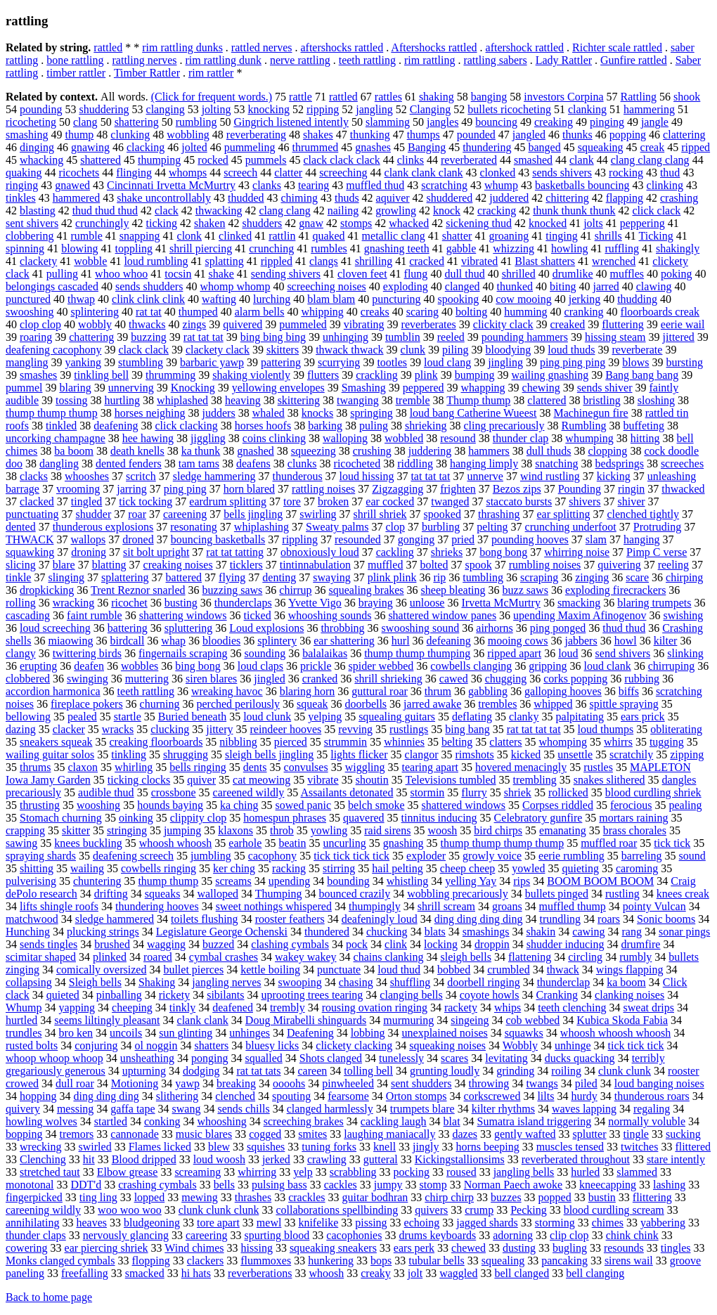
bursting (684, 362)
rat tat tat (203, 337)
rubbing (641, 679)
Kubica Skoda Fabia (622, 1020)
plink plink (392, 577)
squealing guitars (396, 717)
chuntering (97, 881)
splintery (277, 641)
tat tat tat (430, 476)
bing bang (467, 729)
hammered (77, 198)
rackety (460, 1007)
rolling (21, 603)
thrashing (499, 514)
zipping (687, 754)
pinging (607, 122)
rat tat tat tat (534, 729)
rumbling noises (545, 565)
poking (676, 274)
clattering (684, 135)
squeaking (601, 147)
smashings (486, 932)
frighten (458, 489)
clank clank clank (424, 173)
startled (110, 1121)
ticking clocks (139, 780)
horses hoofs (263, 426)
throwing (489, 1083)
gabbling (488, 691)
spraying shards (41, 856)
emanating (562, 830)
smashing (27, 135)
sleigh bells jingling (269, 754)
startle (127, 717)
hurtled (21, 1020)
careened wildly (249, 792)
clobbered (28, 679)
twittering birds (87, 653)
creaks (375, 312)
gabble (461, 248)
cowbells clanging (471, 666)
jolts (593, 223)
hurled (585, 1172)
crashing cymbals (157, 1185)
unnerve (485, 476)
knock (446, 210)
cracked (426, 261)
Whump (24, 1007)
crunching (271, 248)
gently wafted (525, 1134)
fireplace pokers (87, 704)
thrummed (315, 147)
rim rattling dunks (182, 47)
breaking (236, 1083)
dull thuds (549, 451)
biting (563, 286)
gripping (548, 666)
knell (384, 1147)
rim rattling (429, 60)
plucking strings (103, 932)
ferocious (631, 805)
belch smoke (376, 805)
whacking (41, 160)
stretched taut (50, 1172)
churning (160, 704)
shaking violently (251, 375)
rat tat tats (258, 1071)
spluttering (188, 628)
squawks (524, 1033)
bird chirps (498, 830)
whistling (408, 881)
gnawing (90, 147)
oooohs (289, 1083)
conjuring (96, 1045)
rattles (388, 97)
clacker (69, 729)
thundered (326, 932)
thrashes (253, 1197)
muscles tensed (570, 1147)
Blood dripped (144, 1159)
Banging (427, 147)
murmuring (408, 1020)
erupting (38, 666)
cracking (496, 210)
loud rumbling (156, 261)
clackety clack (218, 350)
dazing (21, 729)
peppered (423, 388)
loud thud (398, 970)
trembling (535, 780)
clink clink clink (148, 299)
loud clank (607, 666)
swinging (87, 679)
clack (167, 210)
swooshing (29, 312)
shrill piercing (200, 248)
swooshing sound (421, 628)
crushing (372, 451)
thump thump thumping (417, 653)
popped (554, 1197)
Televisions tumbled (451, 780)
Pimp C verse (656, 552)
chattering (91, 337)
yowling (329, 830)
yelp (303, 1172)
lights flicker (358, 754)
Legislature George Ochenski (222, 932)
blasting (38, 210)
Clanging (430, 109)
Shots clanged (330, 1058)
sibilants (225, 995)
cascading (28, 615)
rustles (598, 767)
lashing (669, 1185)
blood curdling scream (614, 1210)
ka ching (239, 805)
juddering (429, 451)
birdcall (127, 641)
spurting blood (276, 1235)
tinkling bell (101, 375)
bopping (24, 1134)
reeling (673, 565)
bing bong (197, 666)
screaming (197, 1172)
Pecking (528, 1210)
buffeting (644, 426)
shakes (318, 135)
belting (456, 742)
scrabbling (353, 1172)
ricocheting (31, 122)
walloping (345, 438)
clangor (422, 754)
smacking (578, 603)
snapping (139, 236)
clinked (235, 236)
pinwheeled (348, 1083)
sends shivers (562, 173)
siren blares (211, 679)
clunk (413, 350)
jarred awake (432, 704)
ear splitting (563, 514)
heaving (243, 400)
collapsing (29, 982)
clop (395, 527)
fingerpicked (34, 1197)
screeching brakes (304, 1121)
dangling (59, 463)
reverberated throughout (576, 1159)
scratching (444, 185)
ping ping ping (572, 362)
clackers (205, 1261)
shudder (94, 514)
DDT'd (85, 1185)
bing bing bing (273, 337)
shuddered (450, 198)
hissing (257, 1248)
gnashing (403, 843)
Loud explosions (266, 628)
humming (525, 312)
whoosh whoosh (175, 843)
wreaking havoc (227, 691)
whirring (257, 1172)
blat (452, 1121)
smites (312, 1134)
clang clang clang (650, 160)
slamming (388, 122)
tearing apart (430, 767)
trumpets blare (422, 1109)
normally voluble (646, 1121)
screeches (682, 463)
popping (627, 135)
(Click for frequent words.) (211, 97)
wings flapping (630, 970)
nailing (343, 210)
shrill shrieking (388, 679)
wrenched (613, 261)
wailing (87, 868)
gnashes (373, 147)
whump (501, 185)
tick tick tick (636, 1045)
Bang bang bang (641, 375)
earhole (244, 843)
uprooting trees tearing (312, 995)
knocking (268, 109)
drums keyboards (437, 1235)
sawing (21, 843)
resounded (358, 539)
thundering (487, 147)
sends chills (243, 1109)
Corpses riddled (557, 805)
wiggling (365, 767)
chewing (541, 388)
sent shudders (421, 1083)
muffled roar (609, 843)
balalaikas (324, 653)
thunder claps (36, 1235)
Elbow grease (127, 1172)
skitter (76, 830)
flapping (624, 198)
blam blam (331, 299)
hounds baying (170, 805)
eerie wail (683, 324)
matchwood (32, 919)
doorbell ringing (483, 982)
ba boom (73, 451)
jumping (182, 830)
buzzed (218, 944)
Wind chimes (194, 1248)
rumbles (329, 248)
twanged (450, 501)
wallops (87, 539)
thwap (81, 299)
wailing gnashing (550, 375)
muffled (385, 565)
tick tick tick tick (351, 856)
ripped (695, 147)
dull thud (464, 274)
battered (184, 577)
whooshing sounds (330, 615)
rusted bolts (32, 1045)
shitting (36, 868)
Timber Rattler (147, 73)
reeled (451, 337)
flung (416, 274)
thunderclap (563, 982)
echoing (422, 1223)
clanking (587, 109)
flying (232, 577)
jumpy (388, 1185)
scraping (539, 577)
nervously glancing (126, 1235)
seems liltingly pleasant (107, 1020)
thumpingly (375, 906)
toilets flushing (204, 919)
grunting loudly (444, 1071)
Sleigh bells (95, 982)
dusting (519, 1248)
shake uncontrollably (164, 198)
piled (586, 1083)
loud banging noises (659, 1083)
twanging (358, 400)
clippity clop (198, 818)
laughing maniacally (389, 1134)
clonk (189, 236)
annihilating (32, 1223)
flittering (652, 1197)
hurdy (584, 1096)
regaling (651, 1109)
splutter (590, 1134)
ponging (209, 1058)
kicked (526, 754)
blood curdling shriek (653, 792)
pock (357, 944)
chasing (356, 982)
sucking (683, 1134)
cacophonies (354, 1235)
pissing (371, 1223)
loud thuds (571, 350)
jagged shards (487, 1223)
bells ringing (197, 767)
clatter (288, 173)
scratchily (631, 754)
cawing (588, 932)
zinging (592, 577)
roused (461, 1172)
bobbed (453, 970)
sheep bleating (453, 590)
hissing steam (615, 337)
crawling (327, 1159)
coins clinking (274, 438)
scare (637, 577)
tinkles (21, 198)
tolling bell (368, 1071)
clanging (165, 109)
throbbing (342, 628)
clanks (266, 185)
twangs (541, 1083)
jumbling (210, 856)
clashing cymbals (290, 944)
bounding (348, 881)
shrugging (185, 754)
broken (333, 501)
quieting (580, 868)
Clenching (43, 1159)
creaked (568, 324)
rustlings (408, 729)
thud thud (623, 628)
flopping (151, 1261)
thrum (438, 691)
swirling (317, 514)
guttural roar (379, 691)
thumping (159, 160)
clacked (37, 501)
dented (21, 527)
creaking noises (178, 565)
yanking (83, 362)
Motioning (135, 1083)
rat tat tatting (235, 552)
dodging (201, 1071)
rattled (107, 47)
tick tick (672, 843)
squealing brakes (366, 590)
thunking (370, 135)
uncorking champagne (55, 438)
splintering (94, 312)
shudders (262, 223)
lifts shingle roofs (59, 906)
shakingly (677, 248)
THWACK (29, 539)
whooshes (87, 476)
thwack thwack (349, 350)
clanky (524, 717)
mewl (269, 1223)
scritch (141, 476)
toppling (134, 248)
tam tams (199, 463)
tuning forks (329, 1147)
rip (439, 577)
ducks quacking (580, 1058)
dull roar (75, 1083)
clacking (145, 147)
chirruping (671, 666)
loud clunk (267, 717)
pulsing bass (279, 1185)
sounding (265, 653)
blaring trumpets (654, 603)
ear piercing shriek (106, 1248)
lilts (545, 1096)
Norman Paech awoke (513, 1185)
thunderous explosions (103, 527)
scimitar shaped (41, 957)
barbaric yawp (212, 362)
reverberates (428, 324)
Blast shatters (545, 261)
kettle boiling (270, 970)
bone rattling (74, 60)
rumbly (635, 957)
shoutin (372, 780)
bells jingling (253, 514)
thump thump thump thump (502, 843)
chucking (387, 932)
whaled (268, 413)
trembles (497, 704)
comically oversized (101, 970)
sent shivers (32, 223)
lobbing (368, 1033)
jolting (216, 109)
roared (157, 957)
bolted (434, 565)
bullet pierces (193, 970)
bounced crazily (354, 894)
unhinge (573, 1045)
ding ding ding (105, 1096)
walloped (217, 894)
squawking (30, 552)
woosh (442, 830)
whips (507, 1007)
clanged (462, 286)
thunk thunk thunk (574, 210)
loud (568, 653)
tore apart (218, 1223)
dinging (37, 147)
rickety (174, 995)
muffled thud (375, 185)
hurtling (122, 400)
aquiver (393, 198)
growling (395, 210)
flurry (473, 792)
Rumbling (584, 426)
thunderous (298, 476)
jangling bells (524, 1172)
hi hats (196, 1273)
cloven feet (362, 274)
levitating (506, 1058)
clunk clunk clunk (219, 1210)
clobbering (29, 236)
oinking (136, 818)
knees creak (683, 894)
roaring (36, 337)
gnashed (255, 451)
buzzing (149, 337)
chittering (566, 198)
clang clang (284, 210)
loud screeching (55, 628)
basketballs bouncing (582, 185)
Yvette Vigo (315, 603)
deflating (472, 717)
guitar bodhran (375, 1197)
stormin (427, 792)
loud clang (447, 362)
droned (137, 539)
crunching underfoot (570, 527)
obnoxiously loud (319, 552)
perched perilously (238, 704)
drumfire (640, 944)
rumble (86, 236)
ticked (257, 615)
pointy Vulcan (654, 906)
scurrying (339, 362)
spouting (291, 1096)
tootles (392, 362)
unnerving (131, 388)
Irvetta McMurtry (500, 603)
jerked (276, 1159)
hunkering (331, 1261)
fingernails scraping (183, 653)
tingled (86, 501)
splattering (125, 577)
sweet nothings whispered (274, 906)
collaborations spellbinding (337, 1210)
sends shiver (605, 388)
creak (652, 147)
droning (88, 552)
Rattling (639, 97)
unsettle (575, 754)
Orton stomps (416, 1096)
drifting (111, 894)
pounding (41, 109)
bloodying (508, 350)
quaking (24, 173)
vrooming (78, 489)
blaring (75, 388)
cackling (395, 552)
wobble (90, 261)
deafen (89, 666)
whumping (589, 438)
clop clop (40, 324)
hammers (489, 451)
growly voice (492, 856)
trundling (560, 919)
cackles (340, 1185)
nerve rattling (300, 60)
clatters (505, 742)
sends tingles (48, 944)
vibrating (364, 324)
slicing (21, 565)
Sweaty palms (337, 527)
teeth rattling (367, 60)
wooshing (98, 805)
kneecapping (607, 1185)
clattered (546, 400)
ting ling (98, 1197)
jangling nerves (226, 982)
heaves (91, 1223)
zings (195, 324)
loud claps (260, 666)
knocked (548, 223)
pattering (281, 362)
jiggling (208, 438)
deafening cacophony (53, 350)
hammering (649, 109)
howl (625, 641)
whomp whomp (235, 286)
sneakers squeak (56, 742)
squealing (503, 1261)
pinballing (119, 995)
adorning (513, 1235)
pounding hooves (530, 539)
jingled (269, 679)
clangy (21, 653)
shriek (517, 792)
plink (426, 375)
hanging (642, 539)
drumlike (573, 274)
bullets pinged (556, 894)
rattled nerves (261, 47)
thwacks (147, 324)
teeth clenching (572, 1007)
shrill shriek (380, 514)
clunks (302, 463)
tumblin (402, 337)
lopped (149, 1197)
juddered (509, 198)
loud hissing (367, 476)
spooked (442, 514)
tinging (561, 236)
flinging (134, 173)
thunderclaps (243, 603)
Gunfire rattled (633, 60)
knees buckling (88, 843)
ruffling (622, 248)
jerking (584, 299)
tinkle (18, 577)
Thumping (278, 894)
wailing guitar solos (50, 754)
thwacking (219, 210)
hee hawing (148, 438)
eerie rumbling (571, 856)
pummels (266, 160)
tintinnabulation (315, 565)
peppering (642, 223)
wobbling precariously (457, 894)
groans (507, 906)
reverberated (469, 160)
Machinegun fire (590, 413)
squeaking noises (447, 1045)
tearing (313, 185)
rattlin (282, 236)
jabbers (580, 641)
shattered (100, 160)
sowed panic (304, 805)
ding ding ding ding (478, 919)
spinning (25, 248)
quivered (242, 324)
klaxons (235, 830)
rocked (213, 160)
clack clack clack (342, 160)
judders (218, 413)
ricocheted (357, 463)
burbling (441, 527)
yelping (325, 717)
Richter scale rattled (617, 47)
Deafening (310, 1033)
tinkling (128, 754)
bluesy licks (272, 1045)
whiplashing (261, 527)
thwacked (682, 489)
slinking (685, 653)
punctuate (339, 970)
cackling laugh (394, 1121)
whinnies (404, 742)
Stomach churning (61, 818)
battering (128, 628)
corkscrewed (492, 1096)
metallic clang (393, 236)
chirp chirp (449, 1197)
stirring (339, 868)
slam (596, 539)
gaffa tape (132, 1109)
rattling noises (323, 489)
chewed (468, 1248)
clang (85, 122)
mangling (27, 362)
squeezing (313, 451)
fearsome (348, 1096)
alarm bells (260, 312)
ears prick (643, 717)
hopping (38, 1096)
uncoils (126, 1033)
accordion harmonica (53, 691)
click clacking (186, 426)
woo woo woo (130, 1210)
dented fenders (129, 463)
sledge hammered (114, 919)
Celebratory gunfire (538, 818)
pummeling (250, 147)
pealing (685, 805)
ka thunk (201, 451)
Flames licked (160, 1147)
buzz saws (525, 590)
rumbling (196, 122)
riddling (415, 463)
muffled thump (572, 906)
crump (479, 1210)
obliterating (676, 729)
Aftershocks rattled (434, 47)
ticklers (246, 565)
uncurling (344, 843)
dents (255, 767)
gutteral (380, 1159)
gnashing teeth (396, 248)
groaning (509, 236)
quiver (201, 780)
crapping (25, 830)
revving (355, 729)
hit (89, 1159)
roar (137, 514)
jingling (505, 362)
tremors (76, 1134)
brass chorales (634, 830)
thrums (35, 767)
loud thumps (606, 729)
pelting (492, 527)
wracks (118, 729)
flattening (529, 957)
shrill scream (446, 906)
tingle (636, 1134)
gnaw (311, 223)
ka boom (626, 982)
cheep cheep (468, 868)
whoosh (326, 1273)
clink (396, 944)
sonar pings (684, 932)
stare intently (676, 1159)
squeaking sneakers (333, 1248)
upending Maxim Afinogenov (579, 615)
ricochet (129, 603)
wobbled (404, 438)
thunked (515, 286)
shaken (209, 223)
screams (233, 881)
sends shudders (149, 286)
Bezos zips (517, 489)
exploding (405, 286)
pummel (24, 388)
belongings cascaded (52, 286)
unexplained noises (445, 1033)
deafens (253, 463)
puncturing (396, 299)
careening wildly (43, 1210)
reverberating (256, 135)
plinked (110, 957)
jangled (528, 135)
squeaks (163, 894)
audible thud (106, 792)
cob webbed (532, 1020)
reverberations (260, 1273)
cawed (453, 679)
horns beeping (487, 1147)
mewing (199, 1197)
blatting (109, 565)
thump (79, 135)
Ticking (656, 236)
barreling (641, 856)
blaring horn (307, 691)
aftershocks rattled (341, 47)
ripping (322, 109)
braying (375, 603)
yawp (187, 1083)
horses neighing (150, 413)
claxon (82, 767)
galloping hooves (563, 691)
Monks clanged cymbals (60, 1261)
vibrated (479, 261)
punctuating (32, 514)
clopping (607, 451)
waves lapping (584, 1109)
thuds (347, 198)
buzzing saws (232, 590)
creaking (553, 122)
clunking (130, 135)
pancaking (564, 1261)
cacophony (272, 856)
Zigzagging (397, 489)
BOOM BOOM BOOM (600, 881)
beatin (292, 843)
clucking (169, 729)
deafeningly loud (380, 919)
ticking (161, 223)
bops (381, 1261)
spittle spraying (623, 704)
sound (692, 856)
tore (292, 501)
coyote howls (489, 995)
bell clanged (521, 1273)
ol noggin (156, 1045)
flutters (323, 375)
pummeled (303, 324)
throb (282, 830)
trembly (287, 1007)
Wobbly (520, 1045)
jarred (606, 286)
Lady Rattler (564, 60)
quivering (619, 565)
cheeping (132, 1007)
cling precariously (503, 426)
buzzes (506, 1197)
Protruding (657, 527)
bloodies (221, 641)
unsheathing (147, 1058)
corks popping (575, 679)
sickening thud (479, 223)
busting (181, 603)
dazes (464, 1134)
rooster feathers (290, 919)
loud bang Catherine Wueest (473, 413)
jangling (374, 109)
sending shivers (286, 274)
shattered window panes (442, 615)
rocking (626, 173)
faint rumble (94, 615)
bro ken (76, 1033)
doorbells (366, 704)
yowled (528, 868)
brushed (112, 944)
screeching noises (326, 286)
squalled (263, 1058)
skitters (282, 350)
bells (224, 1185)
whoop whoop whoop (54, 1058)
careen (313, 1071)
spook (478, 565)
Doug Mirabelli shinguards (305, 1020)
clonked (498, 173)
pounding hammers (525, 337)
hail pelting (397, 868)
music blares (204, 1134)
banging (489, 97)
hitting (645, 438)
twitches (639, 1147)
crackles (306, 1197)
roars (609, 919)
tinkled (61, 426)
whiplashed (182, 400)
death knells (137, 451)
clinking (665, 185)
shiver (631, 501)
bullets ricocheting (509, 109)
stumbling (140, 362)
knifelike (318, 1223)
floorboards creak (660, 312)
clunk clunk (624, 1071)
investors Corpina (563, 97)
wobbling (188, 135)
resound (458, 438)
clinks (410, 160)
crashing (679, 198)
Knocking (193, 388)
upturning (144, 1071)
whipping (322, 312)
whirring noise (576, 552)
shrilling (373, 261)
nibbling (238, 742)
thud (670, 173)
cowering (27, 1248)
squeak (312, 704)
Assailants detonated (346, 792)
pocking (411, 1172)
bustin (602, 1197)
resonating (193, 527)
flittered (693, 1147)
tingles (676, 1248)
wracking (74, 603)
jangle (654, 122)
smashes (38, 375)
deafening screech (133, 856)
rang (632, 932)
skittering (299, 400)
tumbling (483, 577)
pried (462, 539)
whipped (553, 704)
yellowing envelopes (278, 388)
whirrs (618, 742)
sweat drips (649, 1007)
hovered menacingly (521, 767)
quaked (328, 236)
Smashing (364, 388)
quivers (431, 1210)
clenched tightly (643, 514)
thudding (637, 299)
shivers (584, 501)
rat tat (149, 312)
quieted (62, 995)
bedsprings (619, 463)
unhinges (249, 1033)
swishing (683, 615)
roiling (566, 1071)
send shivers (623, 653)
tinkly (182, 1007)
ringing (22, 185)
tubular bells (436, 1261)
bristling (601, 400)
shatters (211, 1045)
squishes (266, 1147)
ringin (631, 489)
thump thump (168, 881)
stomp (433, 1185)
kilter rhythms (503, 1109)
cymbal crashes (223, 957)
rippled (276, 261)
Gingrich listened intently (291, 122)
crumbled (508, 970)
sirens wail (629, 1261)
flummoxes (265, 1261)
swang (186, 1109)
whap (173, 641)
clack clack (143, 350)
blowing (79, 248)
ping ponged (558, 628)
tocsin (177, 274)
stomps (356, 223)
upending (290, 881)
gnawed (72, 185)
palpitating (580, 717)
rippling (300, 539)
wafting (219, 299)
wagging (166, 944)
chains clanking (389, 957)
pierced (290, 742)
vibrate (322, 780)
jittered (679, 337)
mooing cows (518, 641)
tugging (667, 742)
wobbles (139, 666)
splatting (224, 261)
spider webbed (381, 666)
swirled (95, 1147)
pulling (62, 274)
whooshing (221, 1121)
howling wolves (41, 1121)
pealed (82, 717)
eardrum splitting (227, 501)
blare (64, 565)
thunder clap (521, 438)
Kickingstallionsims (460, 1159)
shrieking (426, 426)
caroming (637, 868)
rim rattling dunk (223, 60)
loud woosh (219, 1159)
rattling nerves (144, 60)
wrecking (41, 1147)
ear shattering (344, 641)
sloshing (656, 400)
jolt (415, 1273)
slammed (636, 1172)
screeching (343, 173)
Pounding (579, 489)
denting (279, 577)
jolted (194, 147)
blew (219, 1147)
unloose (427, 603)
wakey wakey (306, 957)
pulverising (31, 881)
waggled (458, 1273)
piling (455, 350)
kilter (666, 641)
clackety (38, 261)
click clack (656, 210)
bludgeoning (152, 1223)
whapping (482, 388)
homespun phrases (284, 818)
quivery (23, 1109)
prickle (315, 666)
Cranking (557, 995)
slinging (66, 577)
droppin (492, 944)
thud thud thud (105, 210)
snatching (556, 463)
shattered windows (464, 805)
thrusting (40, 805)
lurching (271, 299)
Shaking (156, 982)
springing (371, 413)
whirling (134, 767)
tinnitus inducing (439, 818)
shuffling (410, 982)
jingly (426, 1147)
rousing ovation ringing (374, 1007)
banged (545, 147)
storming (555, 1223)
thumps (423, 135)
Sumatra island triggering (534, 1121)
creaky (376, 1273)
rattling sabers (495, 60)
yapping (77, 1007)
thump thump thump (52, 413)
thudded (246, 198)
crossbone (173, 792)
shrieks (447, 552)
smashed (533, 160)
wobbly (95, 324)
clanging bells (411, 995)
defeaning (449, 641)
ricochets (79, 173)
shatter (457, 236)
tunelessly (401, 1058)
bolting (471, 312)
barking (325, 426)
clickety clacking (354, 1045)
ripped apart (514, 653)
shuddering (104, 109)
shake (220, 274)
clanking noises (629, 995)
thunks (577, 135)
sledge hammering (214, 476)
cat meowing (261, 780)
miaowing (70, 641)
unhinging (345, 337)
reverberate (637, 350)
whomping (563, 742)
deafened (232, 1007)
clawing (654, 286)
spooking (458, 299)
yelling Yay (470, 881)
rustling (622, 894)
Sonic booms (666, 919)
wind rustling (550, 476)
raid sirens (387, 830)
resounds (624, 1248)
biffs (629, 691)
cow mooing (524, 299)
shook (686, 97)
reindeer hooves (285, 729)
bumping (475, 375)
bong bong (503, 552)
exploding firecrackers (615, 590)
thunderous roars (652, 1096)
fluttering (623, 324)
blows (635, 362)
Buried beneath (192, 717)
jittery (219, 729)
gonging (416, 539)
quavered (364, 818)
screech (240, 173)
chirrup (295, 590)
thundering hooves (157, 906)
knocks (317, 413)
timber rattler (75, 73)
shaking (436, 97)
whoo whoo (121, 274)
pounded (476, 135)
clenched (235, 1096)
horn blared (249, 489)
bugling (570, 1248)
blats (435, 932)
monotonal (29, 1185)
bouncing (496, 122)
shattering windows (183, 615)
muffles (626, 274)
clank (581, 160)
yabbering (662, 1223)
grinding (515, 1071)
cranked (320, 679)
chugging (506, 679)
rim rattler (210, 73)
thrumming (170, 375)
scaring (422, 312)
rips (521, 881)
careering (207, 1235)
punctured (28, 299)
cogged (265, 1134)
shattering (137, 122)
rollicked (568, 792)
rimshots (475, 754)
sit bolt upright (156, 552)
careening (185, 514)
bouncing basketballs (218, 539)
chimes (608, 1223)
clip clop (569, 1235)
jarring (132, 489)
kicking (614, 476)
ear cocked (390, 501)
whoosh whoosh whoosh (615, 1033)
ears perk (414, 1248)
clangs (323, 261)
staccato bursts (519, 501)
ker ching (234, 868)
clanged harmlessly (330, 1109)
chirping (684, 577)
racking (289, 868)
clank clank (202, 1020)
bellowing (28, 717)
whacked (409, 223)
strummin (345, 742)
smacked (144, 1273)
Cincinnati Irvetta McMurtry (171, 185)
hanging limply (484, 463)
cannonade (134, 1134)
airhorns (494, 628)
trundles (24, 1033)
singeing (470, 1020)
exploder (426, 856)
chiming (299, 198)
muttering (147, 679)
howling (569, 248)
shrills (608, 236)
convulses (306, 767)
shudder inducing (566, 944)
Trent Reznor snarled (138, 590)
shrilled (519, 274)
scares (454, 1058)
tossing (71, 400)
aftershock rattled (525, 47)
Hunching (28, 932)
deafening (115, 426)
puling (373, 426)
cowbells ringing (158, 868)
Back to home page (49, 1297)
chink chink (632, 1235)
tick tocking (145, 501)
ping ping (185, 489)
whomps (188, 173)
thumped (198, 312)
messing (75, 1109)
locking (441, 944)
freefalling (84, 1273)
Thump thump (478, 400)
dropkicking (47, 590)
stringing (127, 830)
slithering (177, 1096)
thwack (563, 970)
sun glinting (185, 1033)
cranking (584, 312)
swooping (300, 982)
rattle (300, 97)
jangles (442, 122)
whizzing (513, 248)
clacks (34, 476)
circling (585, 957)
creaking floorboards (156, 742)
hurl (401, 641)
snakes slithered (609, 780)
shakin (541, 932)
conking (162, 1121)
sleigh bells (466, 957)
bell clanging (595, 1273)
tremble (413, 400)
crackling (377, 375)
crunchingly (102, 223)
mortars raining (633, 818)
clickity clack (503, 324)
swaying (331, 577)
